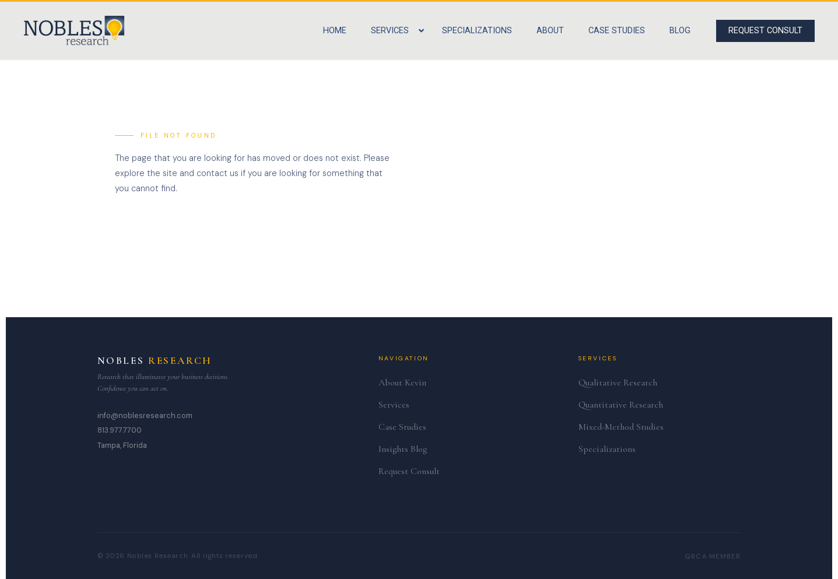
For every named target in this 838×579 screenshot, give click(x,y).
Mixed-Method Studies (621, 427)
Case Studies (402, 427)
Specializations (607, 449)
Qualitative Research (617, 382)
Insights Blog (402, 449)
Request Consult (409, 471)
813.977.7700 (119, 430)
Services (393, 404)
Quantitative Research (620, 404)
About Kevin (402, 382)
